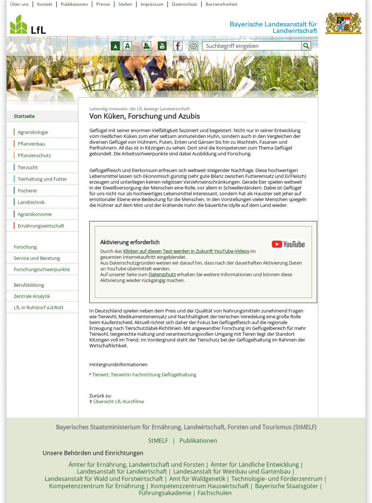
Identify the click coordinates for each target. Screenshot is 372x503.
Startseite (24, 116)
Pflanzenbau (29, 143)
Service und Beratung (37, 258)
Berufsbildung (29, 285)
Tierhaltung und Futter (40, 178)
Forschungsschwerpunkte (42, 269)
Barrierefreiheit (221, 4)
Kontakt (44, 4)
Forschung (25, 247)
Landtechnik (29, 202)
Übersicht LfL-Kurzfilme (118, 401)
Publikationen (74, 4)
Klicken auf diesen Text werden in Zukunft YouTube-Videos (186, 251)
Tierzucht (26, 167)
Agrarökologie (31, 131)
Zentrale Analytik (32, 296)
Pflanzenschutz (32, 155)
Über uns (19, 4)
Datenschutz (184, 4)
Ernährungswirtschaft (39, 225)
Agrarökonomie (33, 213)
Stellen (125, 4)
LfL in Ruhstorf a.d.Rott (39, 307)
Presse (103, 4)
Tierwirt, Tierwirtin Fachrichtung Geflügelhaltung (144, 374)
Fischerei (25, 190)
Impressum (152, 4)
